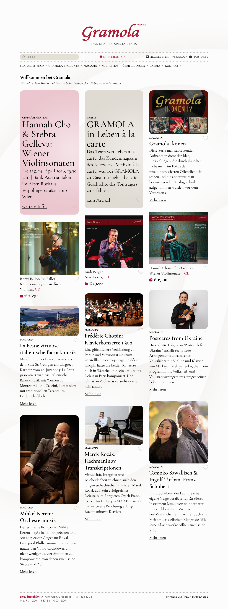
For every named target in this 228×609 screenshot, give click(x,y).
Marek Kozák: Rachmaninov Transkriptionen (103, 460)
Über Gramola (133, 65)
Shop (40, 65)
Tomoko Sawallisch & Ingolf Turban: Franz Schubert (173, 479)
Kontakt (171, 65)
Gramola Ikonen (167, 143)
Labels (155, 65)
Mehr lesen (157, 200)
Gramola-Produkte (63, 65)
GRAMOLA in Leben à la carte (111, 133)
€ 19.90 (158, 279)
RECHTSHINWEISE (196, 597)
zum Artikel (98, 200)
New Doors (93, 277)
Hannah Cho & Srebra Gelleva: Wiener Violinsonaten (48, 143)
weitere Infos (34, 206)
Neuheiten (110, 65)
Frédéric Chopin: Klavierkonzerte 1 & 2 (108, 339)
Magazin (90, 65)
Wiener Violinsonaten (165, 273)
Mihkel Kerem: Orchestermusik (38, 517)
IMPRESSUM (174, 597)
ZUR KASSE (201, 57)
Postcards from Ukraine (176, 337)
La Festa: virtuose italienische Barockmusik (48, 349)
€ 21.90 (29, 295)
